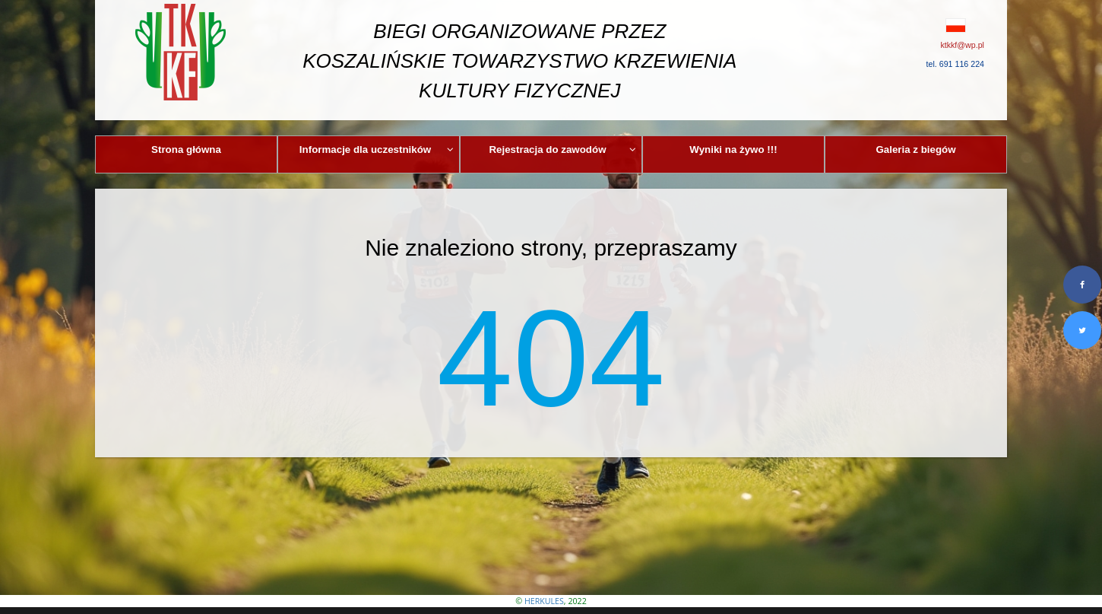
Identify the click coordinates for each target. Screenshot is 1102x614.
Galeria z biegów (915, 149)
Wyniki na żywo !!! (733, 149)
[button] (921, 25)
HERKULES (544, 601)
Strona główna (186, 149)
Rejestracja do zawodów (562, 149)
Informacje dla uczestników (376, 149)
